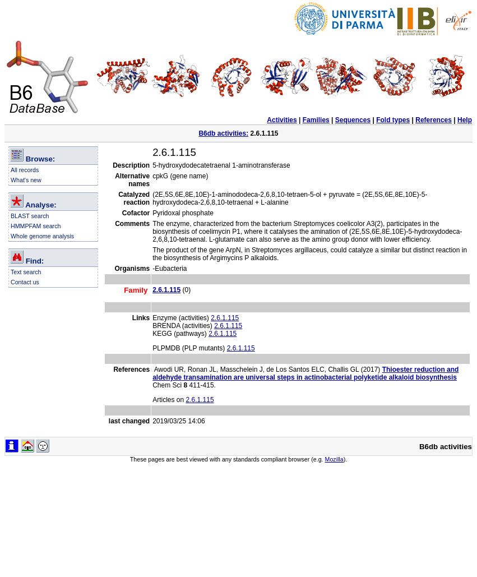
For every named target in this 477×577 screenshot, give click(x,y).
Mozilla (334, 459)
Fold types (393, 120)
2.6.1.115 (225, 318)
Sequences (353, 120)
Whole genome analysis (42, 236)
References (433, 120)
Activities (282, 120)
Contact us (25, 282)
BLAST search (30, 216)
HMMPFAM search (36, 226)
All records (25, 170)
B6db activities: (223, 133)
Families (316, 120)
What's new (26, 180)
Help (464, 120)
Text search (26, 272)
